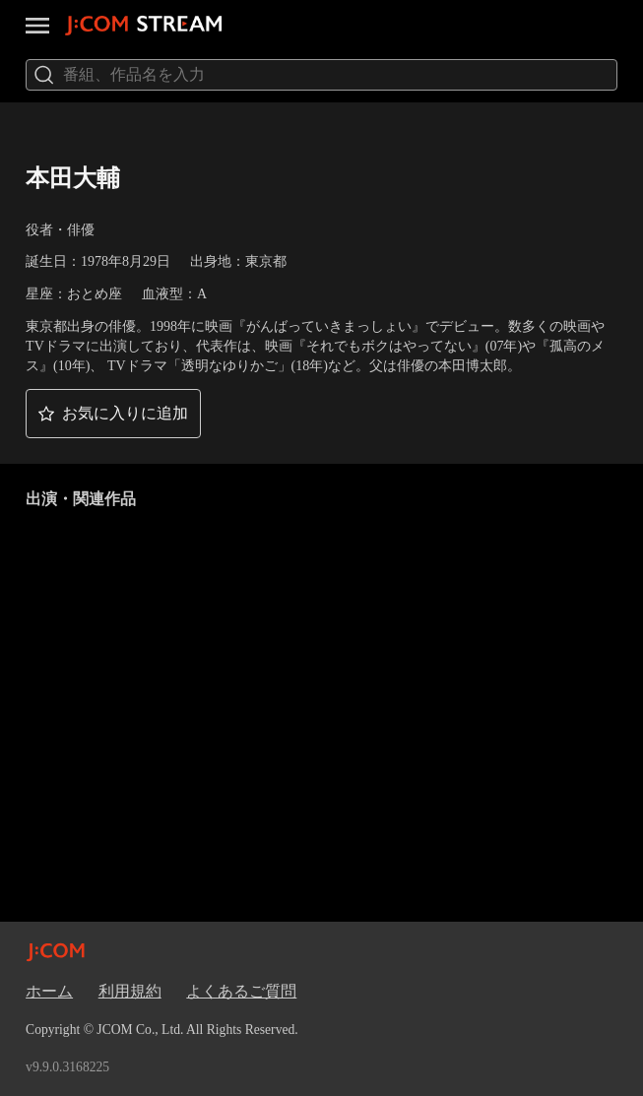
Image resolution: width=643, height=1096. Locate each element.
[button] (113, 413)
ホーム (49, 991)
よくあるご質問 (241, 991)
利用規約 (129, 991)
